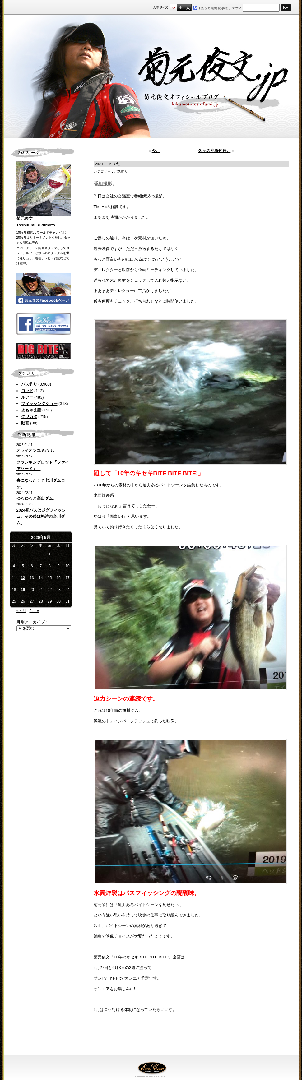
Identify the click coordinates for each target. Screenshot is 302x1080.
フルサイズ (187, 7)
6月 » (34, 610)
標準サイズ (173, 7)
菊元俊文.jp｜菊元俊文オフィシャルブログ (151, 77)
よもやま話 (31, 410)
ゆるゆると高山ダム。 (36, 498)
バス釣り (29, 384)
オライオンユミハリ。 (36, 450)
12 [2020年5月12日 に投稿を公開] (23, 578)
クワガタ (29, 416)
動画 (25, 423)
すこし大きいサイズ (180, 7)
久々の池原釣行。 (214, 150)
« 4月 (21, 610)
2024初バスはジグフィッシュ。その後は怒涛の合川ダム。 (41, 517)
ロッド (27, 390)
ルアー (27, 397)
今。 (156, 150)
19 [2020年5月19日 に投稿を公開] (23, 589)
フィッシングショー (39, 403)
